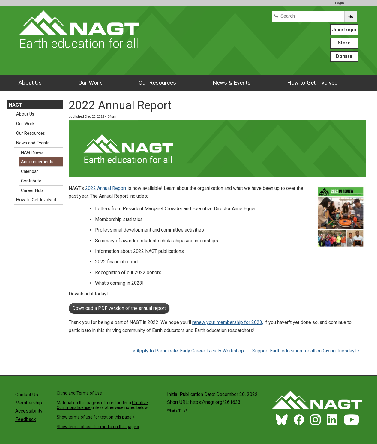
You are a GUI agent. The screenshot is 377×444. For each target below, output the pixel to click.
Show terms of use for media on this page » (98, 426)
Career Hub (32, 190)
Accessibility (29, 411)
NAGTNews (32, 152)
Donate (344, 56)
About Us (30, 82)
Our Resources (157, 82)
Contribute (31, 181)
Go (350, 16)
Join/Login (344, 29)
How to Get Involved (312, 82)
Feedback (25, 419)
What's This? (177, 410)
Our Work (90, 82)
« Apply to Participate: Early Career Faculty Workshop (189, 351)
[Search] (308, 16)
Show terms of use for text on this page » (96, 417)
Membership (28, 403)
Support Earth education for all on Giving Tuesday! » (306, 351)
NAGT (15, 105)
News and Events (32, 143)
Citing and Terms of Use (79, 393)
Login (339, 3)
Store (344, 43)
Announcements (37, 161)
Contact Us (26, 395)
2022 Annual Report (105, 188)
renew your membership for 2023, (227, 322)
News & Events (231, 82)
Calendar (29, 171)
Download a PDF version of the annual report (119, 308)
